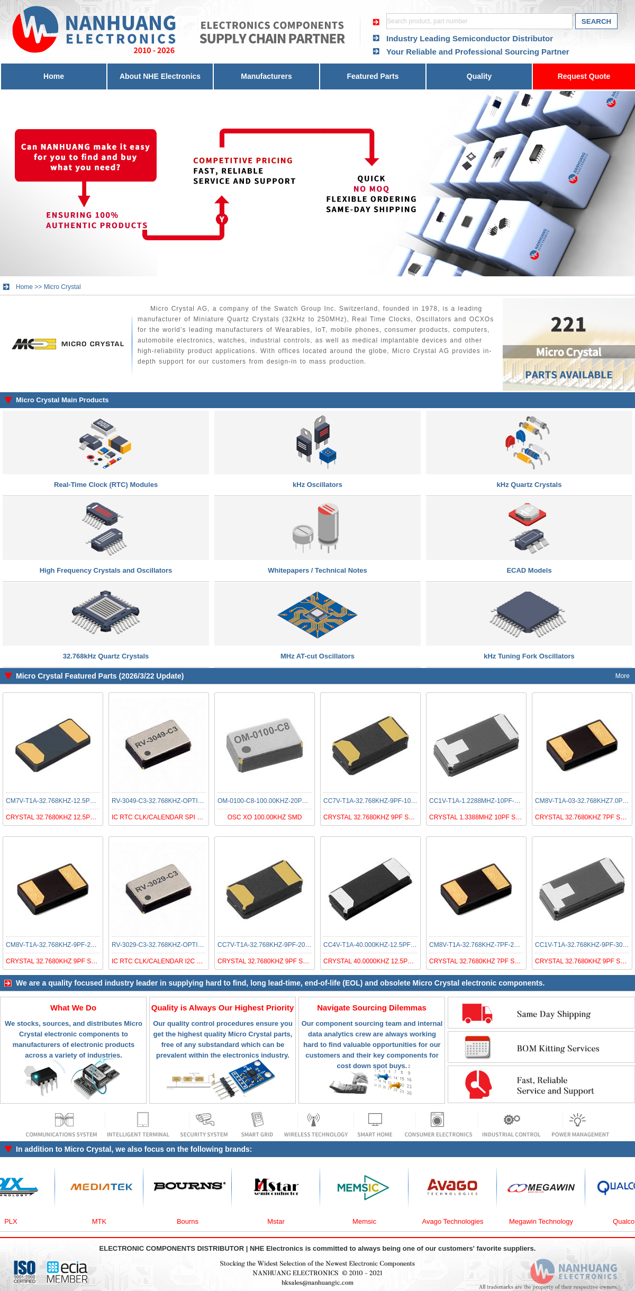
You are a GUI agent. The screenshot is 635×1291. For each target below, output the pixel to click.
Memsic (369, 1221)
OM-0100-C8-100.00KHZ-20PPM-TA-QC (275, 801)
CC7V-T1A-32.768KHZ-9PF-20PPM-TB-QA (278, 945)
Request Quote (584, 76)
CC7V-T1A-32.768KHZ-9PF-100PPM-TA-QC (386, 801)
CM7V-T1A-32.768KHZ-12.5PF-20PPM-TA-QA (72, 801)
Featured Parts (372, 76)
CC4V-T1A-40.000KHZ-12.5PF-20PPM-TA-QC (389, 945)
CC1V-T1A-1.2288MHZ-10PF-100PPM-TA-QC (494, 801)
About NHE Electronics (160, 76)
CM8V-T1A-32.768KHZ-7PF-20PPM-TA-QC (490, 945)
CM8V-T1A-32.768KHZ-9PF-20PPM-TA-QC (67, 945)
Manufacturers (266, 76)
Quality (479, 76)
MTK (104, 1221)
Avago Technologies (457, 1221)
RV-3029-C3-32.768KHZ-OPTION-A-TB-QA (173, 945)
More (622, 676)
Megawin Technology (546, 1221)
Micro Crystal (62, 287)
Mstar (280, 1221)
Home (53, 76)
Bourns (192, 1221)
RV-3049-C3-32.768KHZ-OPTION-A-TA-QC (173, 801)
